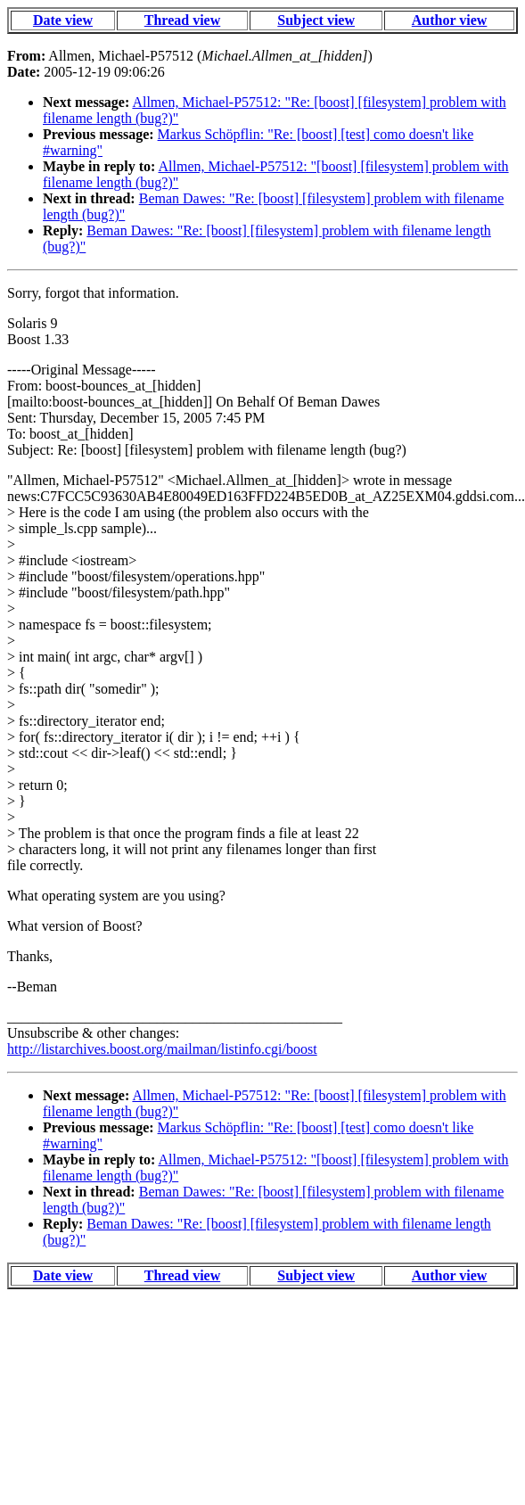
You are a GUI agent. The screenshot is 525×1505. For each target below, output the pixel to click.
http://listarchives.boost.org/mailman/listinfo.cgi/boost (162, 1049)
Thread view (182, 20)
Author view (450, 20)
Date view (63, 20)
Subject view (316, 20)
